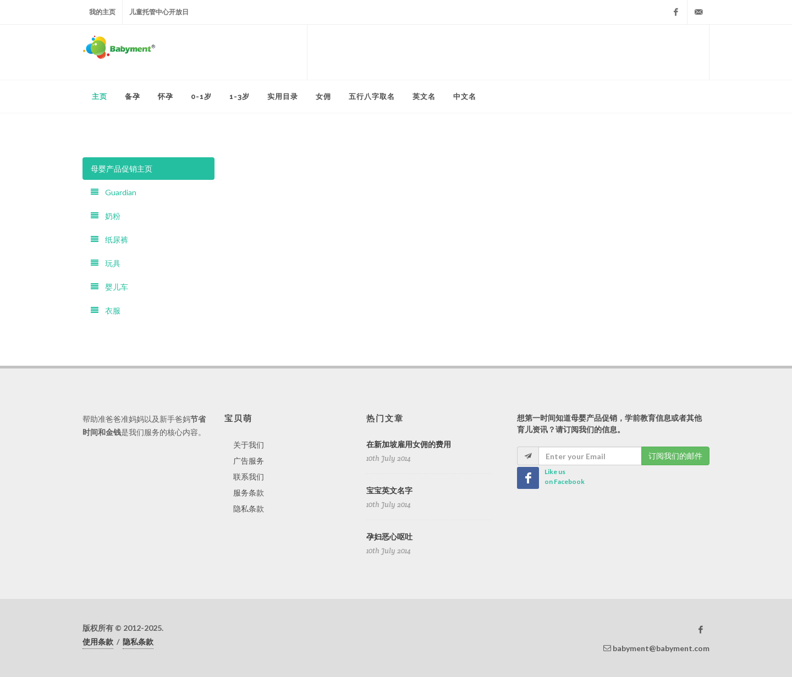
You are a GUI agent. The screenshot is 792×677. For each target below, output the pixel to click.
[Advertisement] (508, 52)
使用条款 (97, 641)
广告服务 (248, 460)
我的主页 (102, 12)
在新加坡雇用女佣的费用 (408, 444)
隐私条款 (248, 508)
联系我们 (248, 476)
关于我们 (248, 444)
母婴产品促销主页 (121, 168)
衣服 (105, 310)
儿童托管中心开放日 (159, 12)
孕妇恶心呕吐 (389, 536)
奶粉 (105, 216)
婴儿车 (109, 287)
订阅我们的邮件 (675, 455)
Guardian (113, 192)
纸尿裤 (109, 239)
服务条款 (248, 492)
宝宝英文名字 (389, 490)
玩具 (105, 263)
